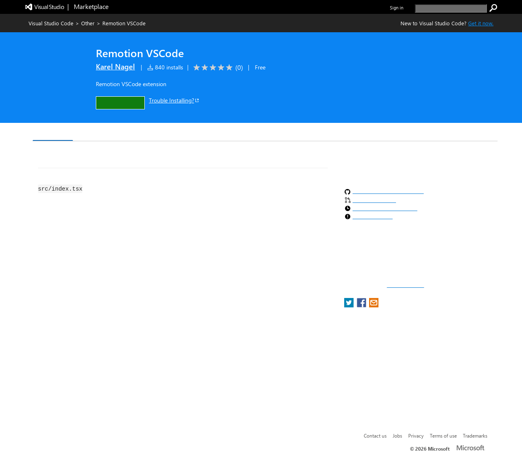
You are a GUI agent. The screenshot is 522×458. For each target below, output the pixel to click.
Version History (102, 133)
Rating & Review (191, 133)
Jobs (397, 435)
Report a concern (405, 285)
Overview (53, 132)
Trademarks (475, 435)
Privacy (416, 435)
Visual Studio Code (51, 23)
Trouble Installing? (174, 100)
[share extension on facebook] (362, 305)
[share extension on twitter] (349, 305)
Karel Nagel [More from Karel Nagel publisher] (115, 66)
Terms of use (443, 435)
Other (88, 23)
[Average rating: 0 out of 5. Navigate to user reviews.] (216, 67)
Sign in (396, 7)
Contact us (375, 435)
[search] (451, 8)
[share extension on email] (373, 305)
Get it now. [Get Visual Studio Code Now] (480, 23)
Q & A (146, 133)
